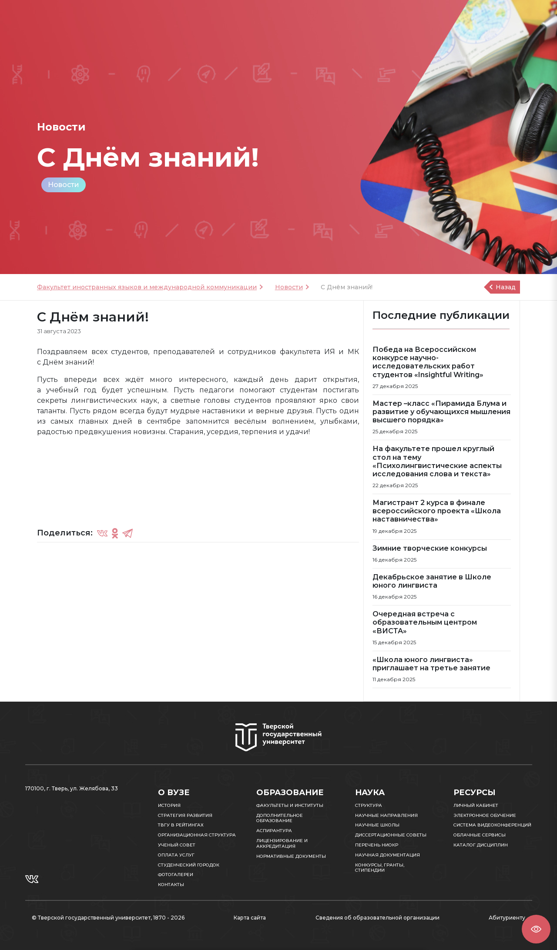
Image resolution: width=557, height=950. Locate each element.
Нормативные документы (291, 856)
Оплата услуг (176, 855)
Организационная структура (197, 835)
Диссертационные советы (390, 835)
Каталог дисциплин (480, 845)
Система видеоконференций (492, 825)
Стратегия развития (185, 815)
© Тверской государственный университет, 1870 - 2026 (108, 917)
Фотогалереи (175, 874)
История (169, 805)
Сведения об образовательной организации (377, 917)
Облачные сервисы (479, 835)
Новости (63, 185)
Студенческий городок (188, 865)
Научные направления (386, 815)
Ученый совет (176, 845)
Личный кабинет (475, 805)
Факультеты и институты (289, 805)
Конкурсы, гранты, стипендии (379, 867)
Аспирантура (274, 830)
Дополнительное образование (279, 818)
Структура (368, 805)
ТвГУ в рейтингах (181, 825)
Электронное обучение (484, 815)
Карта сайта (250, 917)
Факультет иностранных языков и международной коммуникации (147, 287)
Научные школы (377, 825)
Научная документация (387, 855)
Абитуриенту (507, 917)
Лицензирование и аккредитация (282, 843)
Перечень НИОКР (376, 845)
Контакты (171, 884)
